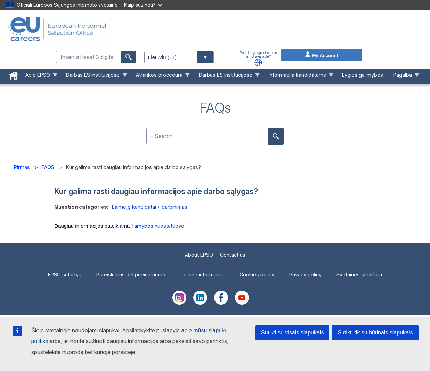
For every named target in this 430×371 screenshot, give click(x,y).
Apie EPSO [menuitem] (38, 76)
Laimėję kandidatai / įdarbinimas (149, 207)
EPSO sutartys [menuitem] (64, 274)
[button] (258, 62)
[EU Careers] (57, 29)
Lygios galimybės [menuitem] (362, 75)
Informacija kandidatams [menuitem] (298, 76)
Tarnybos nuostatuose (157, 226)
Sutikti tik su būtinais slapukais (375, 333)
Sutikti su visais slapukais (292, 333)
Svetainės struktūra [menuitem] (359, 274)
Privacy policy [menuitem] (305, 274)
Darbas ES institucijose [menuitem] (94, 76)
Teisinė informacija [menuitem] (202, 274)
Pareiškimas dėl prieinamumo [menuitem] (130, 274)
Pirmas (22, 167)
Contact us (232, 255)
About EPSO (199, 255)
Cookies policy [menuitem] (257, 274)
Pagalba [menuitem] (404, 76)
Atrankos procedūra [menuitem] (160, 76)
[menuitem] (13, 74)
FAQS (48, 167)
